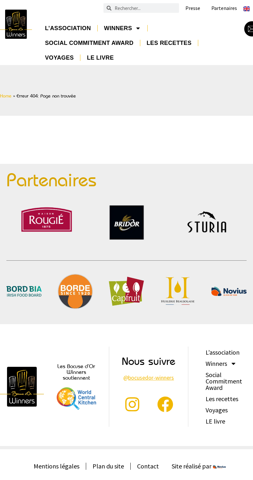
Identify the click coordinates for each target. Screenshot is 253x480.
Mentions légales (56, 466)
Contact (148, 466)
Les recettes (169, 43)
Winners (122, 28)
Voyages (59, 58)
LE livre (100, 58)
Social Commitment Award (89, 43)
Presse (192, 8)
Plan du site (108, 466)
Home (6, 96)
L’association (68, 28)
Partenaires (224, 8)
